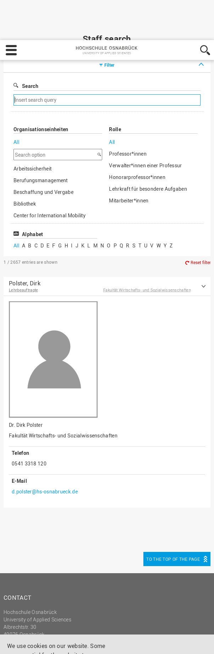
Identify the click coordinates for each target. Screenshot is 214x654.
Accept (194, 624)
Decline (162, 624)
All (16, 113)
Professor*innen (128, 124)
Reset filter (201, 233)
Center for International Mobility (49, 186)
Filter (109, 36)
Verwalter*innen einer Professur (145, 136)
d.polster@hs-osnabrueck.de (45, 462)
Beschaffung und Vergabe (43, 163)
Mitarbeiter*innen (128, 171)
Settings (129, 624)
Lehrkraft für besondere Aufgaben (148, 159)
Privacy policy (46, 642)
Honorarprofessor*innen (137, 148)
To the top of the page (173, 530)
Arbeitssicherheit (32, 139)
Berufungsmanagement (40, 151)
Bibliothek (24, 174)
